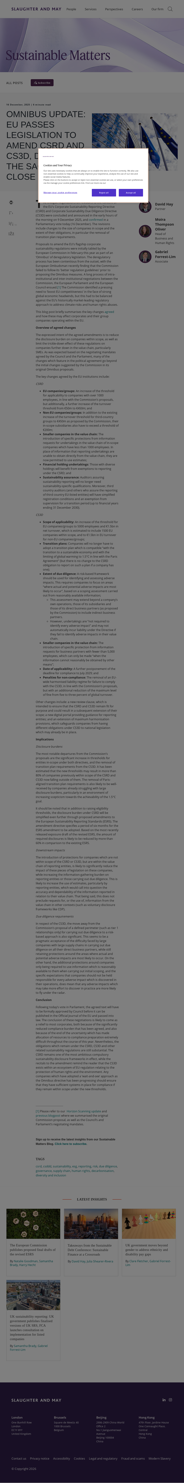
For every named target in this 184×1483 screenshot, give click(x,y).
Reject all (104, 192)
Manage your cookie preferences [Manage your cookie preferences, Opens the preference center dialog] (60, 192)
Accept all (131, 192)
